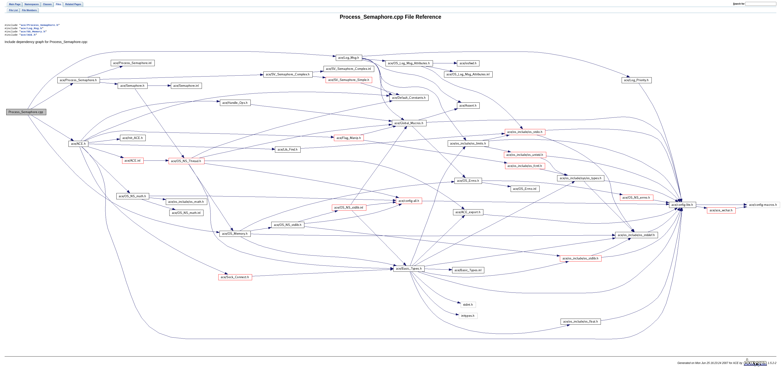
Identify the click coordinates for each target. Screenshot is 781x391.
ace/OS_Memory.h (33, 33)
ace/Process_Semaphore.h (39, 25)
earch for (738, 4)
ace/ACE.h (28, 36)
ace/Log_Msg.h (31, 29)
